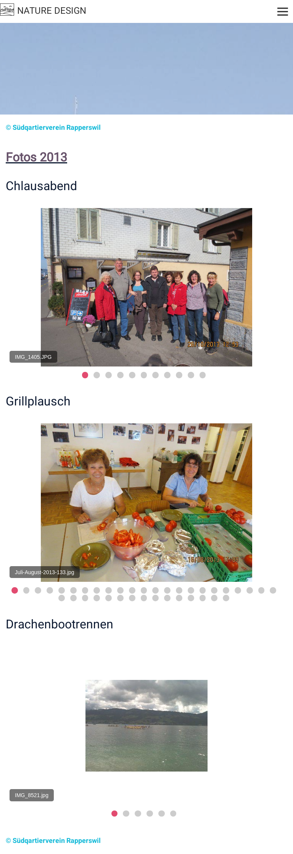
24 (61, 598)
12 (144, 590)
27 (96, 598)
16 (191, 590)
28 (108, 598)
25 (73, 598)
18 (214, 590)
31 (144, 598)
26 (85, 598)
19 (226, 590)
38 (226, 598)
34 (179, 598)
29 (120, 598)
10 (191, 375)
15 (179, 590)
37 (214, 598)
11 (203, 375)
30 (132, 598)
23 (273, 590)
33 (167, 598)
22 (261, 590)
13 (155, 590)
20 (238, 590)
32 (155, 598)
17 (203, 590)
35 (191, 598)
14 (167, 590)
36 (203, 598)
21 (249, 590)
